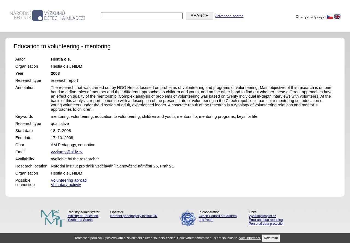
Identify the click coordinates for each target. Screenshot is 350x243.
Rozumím (271, 238)
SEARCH (200, 15)
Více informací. (250, 238)
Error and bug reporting (266, 220)
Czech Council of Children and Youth (218, 218)
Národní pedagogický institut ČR (133, 216)
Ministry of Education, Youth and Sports (83, 218)
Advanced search (229, 16)
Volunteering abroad (69, 180)
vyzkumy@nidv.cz (67, 152)
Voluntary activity (66, 184)
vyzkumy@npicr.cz (262, 216)
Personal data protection (266, 224)
